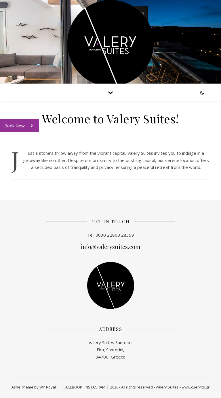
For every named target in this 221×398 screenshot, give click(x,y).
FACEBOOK (73, 387)
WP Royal (47, 387)
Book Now (21, 125)
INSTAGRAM (95, 387)
